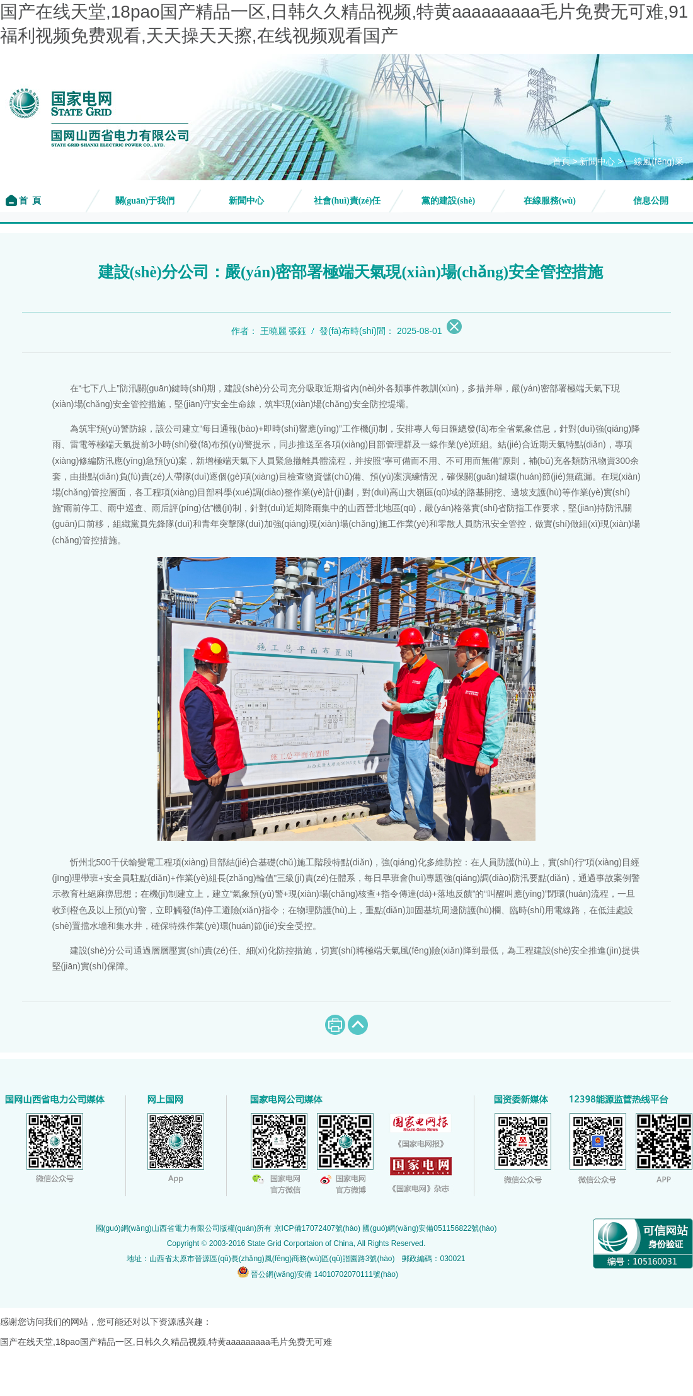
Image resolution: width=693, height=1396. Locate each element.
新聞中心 (597, 161)
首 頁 (29, 200)
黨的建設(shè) (448, 200)
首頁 (561, 161)
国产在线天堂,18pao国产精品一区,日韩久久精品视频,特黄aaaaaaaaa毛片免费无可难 (166, 1342)
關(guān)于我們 (145, 200)
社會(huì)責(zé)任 (347, 200)
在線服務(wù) (550, 200)
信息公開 (650, 200)
